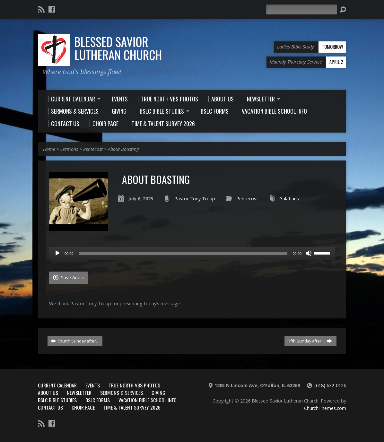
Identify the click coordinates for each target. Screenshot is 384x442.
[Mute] (308, 253)
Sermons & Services (121, 392)
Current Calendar (57, 385)
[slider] (183, 253)
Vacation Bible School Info (147, 400)
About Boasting (123, 149)
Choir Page (83, 407)
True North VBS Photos (134, 385)
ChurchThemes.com (325, 408)
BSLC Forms (97, 400)
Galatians (289, 198)
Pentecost (93, 149)
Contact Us (50, 407)
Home (49, 149)
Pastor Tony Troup (194, 198)
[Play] (57, 253)
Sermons (69, 149)
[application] (192, 253)
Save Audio (68, 277)
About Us (48, 392)
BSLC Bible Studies (57, 400)
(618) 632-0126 (330, 385)
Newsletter (79, 392)
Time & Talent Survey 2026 (132, 407)
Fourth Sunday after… (75, 341)
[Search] (301, 9)
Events (92, 385)
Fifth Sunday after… (309, 341)
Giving (158, 392)
